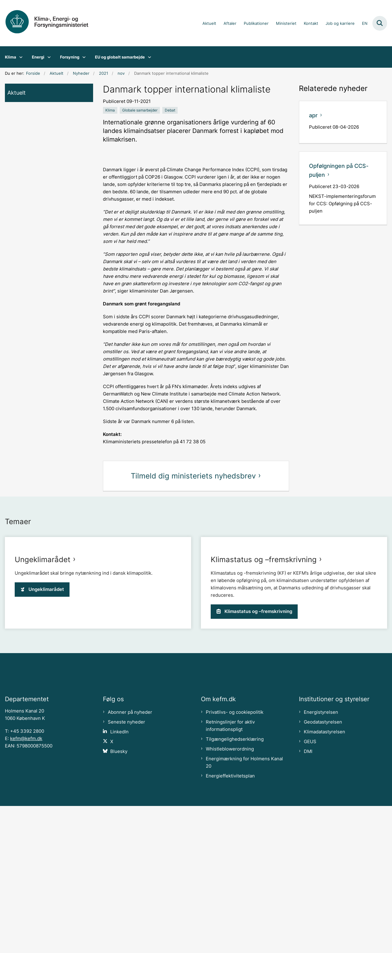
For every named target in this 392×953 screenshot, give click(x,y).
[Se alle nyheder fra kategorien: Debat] (170, 110)
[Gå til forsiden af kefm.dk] (51, 23)
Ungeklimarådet (42, 559)
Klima (10, 57)
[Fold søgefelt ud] (379, 23)
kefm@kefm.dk (26, 885)
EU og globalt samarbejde (120, 57)
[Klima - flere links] (19, 57)
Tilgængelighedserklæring (235, 886)
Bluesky (118, 898)
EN (365, 23)
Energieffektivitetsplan (230, 923)
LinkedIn (119, 879)
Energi (38, 57)
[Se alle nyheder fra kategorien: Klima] (110, 110)
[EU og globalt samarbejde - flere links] (148, 57)
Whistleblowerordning (230, 896)
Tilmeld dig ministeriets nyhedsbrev (193, 475)
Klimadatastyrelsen (324, 879)
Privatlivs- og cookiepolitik (234, 859)
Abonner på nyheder (130, 859)
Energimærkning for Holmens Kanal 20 (244, 909)
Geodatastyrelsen (323, 869)
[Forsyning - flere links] (82, 57)
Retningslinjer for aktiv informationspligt (230, 872)
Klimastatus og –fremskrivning (264, 691)
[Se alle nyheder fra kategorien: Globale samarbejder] (140, 110)
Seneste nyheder (126, 869)
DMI (308, 898)
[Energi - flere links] (47, 57)
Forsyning (69, 57)
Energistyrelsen (321, 859)
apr (313, 115)
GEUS (310, 888)
